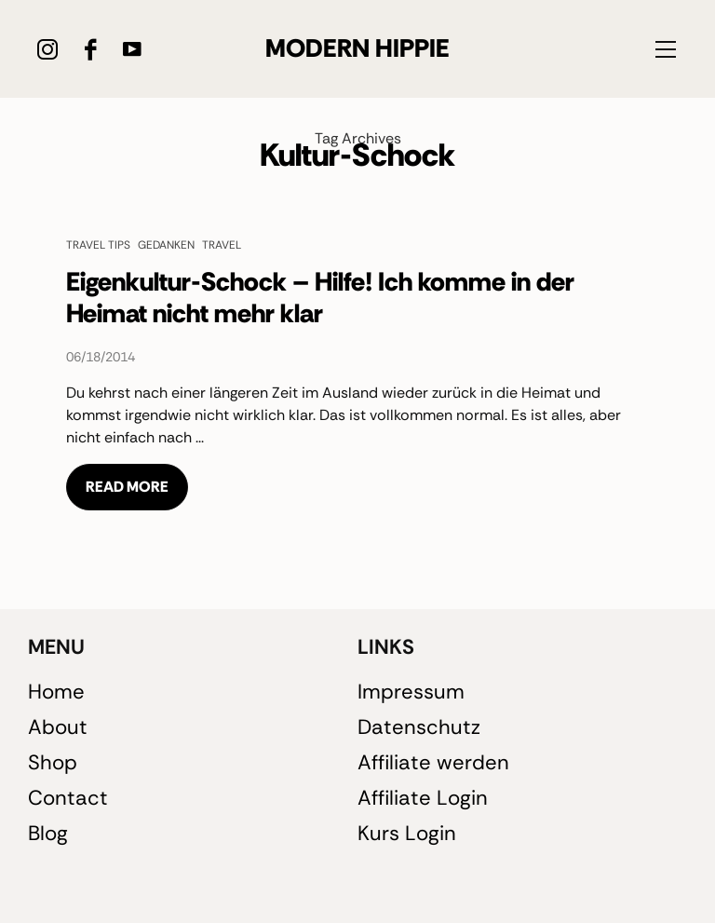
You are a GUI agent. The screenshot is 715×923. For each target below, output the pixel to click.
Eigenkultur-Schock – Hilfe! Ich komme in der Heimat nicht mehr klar (320, 298)
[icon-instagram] (48, 49)
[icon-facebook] (90, 49)
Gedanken (166, 244)
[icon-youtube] (132, 49)
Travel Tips (98, 244)
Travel (221, 244)
